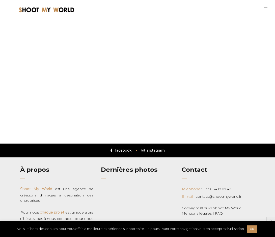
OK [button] (252, 229)
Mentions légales (197, 213)
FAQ (219, 213)
